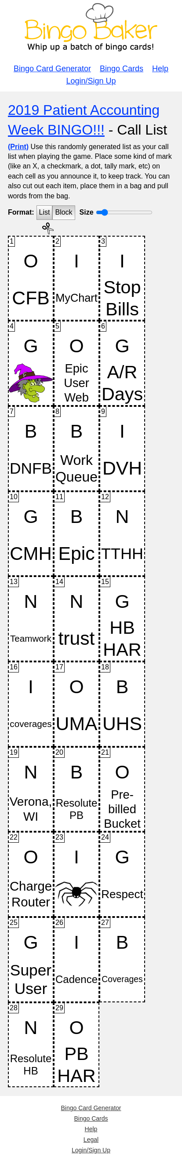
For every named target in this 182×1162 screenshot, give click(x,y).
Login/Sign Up (91, 81)
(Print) (18, 146)
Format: (21, 212)
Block (63, 212)
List (44, 212)
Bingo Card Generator (52, 68)
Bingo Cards (121, 68)
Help (160, 68)
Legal (91, 1139)
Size (87, 212)
